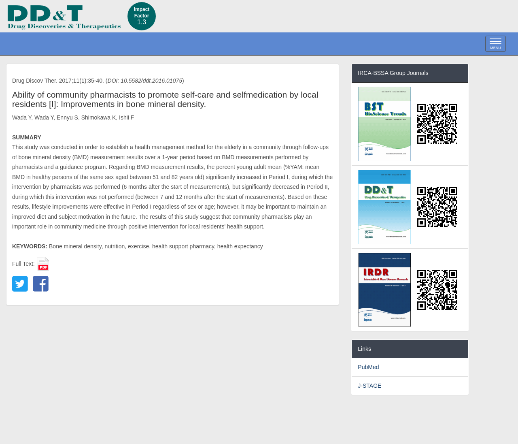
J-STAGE (369, 385)
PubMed (368, 367)
